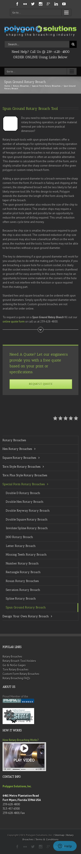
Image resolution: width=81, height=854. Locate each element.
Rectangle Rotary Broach (23, 572)
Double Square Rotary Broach (27, 519)
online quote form (14, 321)
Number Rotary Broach (22, 563)
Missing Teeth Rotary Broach (26, 554)
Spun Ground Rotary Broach (26, 607)
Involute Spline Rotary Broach (27, 528)
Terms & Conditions (47, 839)
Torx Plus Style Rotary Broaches (25, 475)
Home (7, 85)
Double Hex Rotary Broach (24, 502)
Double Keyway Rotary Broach (28, 510)
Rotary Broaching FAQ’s (16, 678)
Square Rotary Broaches (19, 458)
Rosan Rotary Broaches (22, 581)
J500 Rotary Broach (19, 537)
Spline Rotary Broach (21, 598)
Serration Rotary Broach (23, 590)
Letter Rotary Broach (21, 546)
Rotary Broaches (21, 85)
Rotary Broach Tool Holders (19, 661)
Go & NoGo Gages (14, 665)
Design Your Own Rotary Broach (26, 616)
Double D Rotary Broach (23, 493)
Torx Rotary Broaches (16, 669)
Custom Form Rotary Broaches (21, 674)
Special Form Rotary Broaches (46, 85)
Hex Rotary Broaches (17, 449)
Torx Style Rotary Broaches (22, 466)
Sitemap (59, 835)
